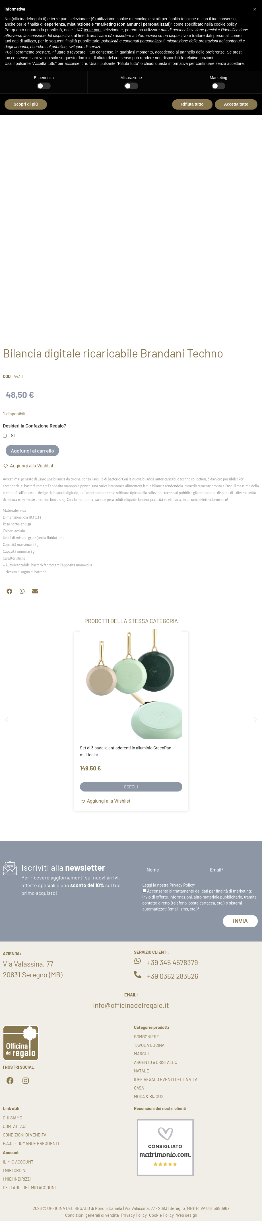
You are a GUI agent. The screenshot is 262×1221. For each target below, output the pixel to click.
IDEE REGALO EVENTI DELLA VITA (165, 1079)
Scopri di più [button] (26, 104)
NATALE (141, 1070)
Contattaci (14, 1126)
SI (13, 435)
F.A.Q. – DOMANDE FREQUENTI (31, 1143)
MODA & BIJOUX (149, 1096)
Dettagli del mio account (30, 1187)
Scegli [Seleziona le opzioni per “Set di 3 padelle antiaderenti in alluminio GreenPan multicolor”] (131, 786)
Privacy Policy (182, 885)
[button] (28, 466)
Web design (186, 1215)
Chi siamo (12, 1117)
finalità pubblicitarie (82, 41)
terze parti (93, 30)
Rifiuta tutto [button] (192, 104)
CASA (139, 1087)
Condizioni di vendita (24, 1134)
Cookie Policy (161, 1215)
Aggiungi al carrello (32, 450)
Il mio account (18, 1161)
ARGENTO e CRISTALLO (155, 1062)
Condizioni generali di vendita (92, 1215)
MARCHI (141, 1053)
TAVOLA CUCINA (149, 1045)
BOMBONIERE (146, 1036)
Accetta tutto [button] (236, 104)
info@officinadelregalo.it (131, 1005)
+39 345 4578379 (172, 962)
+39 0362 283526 (172, 976)
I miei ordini (14, 1170)
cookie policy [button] (225, 24)
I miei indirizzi (17, 1178)
